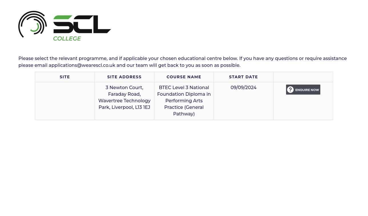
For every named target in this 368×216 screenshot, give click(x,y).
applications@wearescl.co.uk (82, 65)
